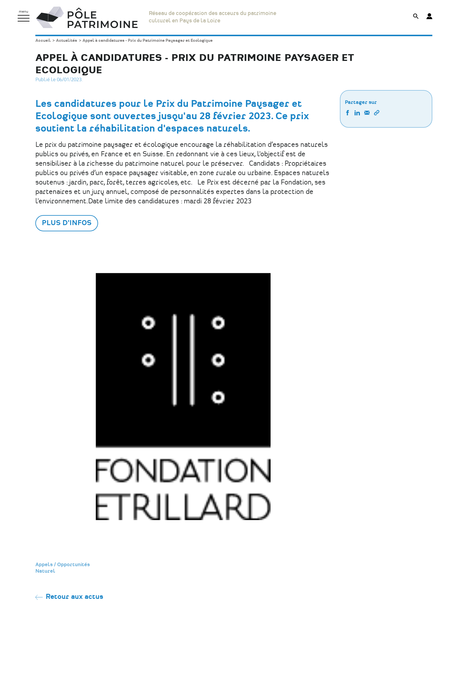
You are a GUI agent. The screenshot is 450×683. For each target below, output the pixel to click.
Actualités (66, 40)
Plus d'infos (67, 223)
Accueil (43, 40)
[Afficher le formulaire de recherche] (416, 17)
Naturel (45, 571)
